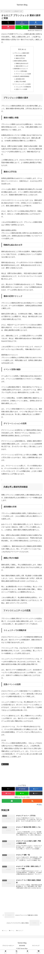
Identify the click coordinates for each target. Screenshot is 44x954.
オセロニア (5, 766)
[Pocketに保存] (8, 27)
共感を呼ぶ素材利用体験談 (22, 78)
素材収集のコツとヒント (21, 69)
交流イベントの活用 (21, 91)
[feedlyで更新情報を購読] (12, 803)
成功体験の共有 (20, 80)
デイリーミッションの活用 (23, 75)
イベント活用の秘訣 (21, 72)
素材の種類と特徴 (20, 56)
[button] (35, 27)
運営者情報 (22, 948)
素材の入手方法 (20, 58)
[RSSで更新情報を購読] (32, 803)
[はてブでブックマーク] (35, 23)
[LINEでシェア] (22, 27)
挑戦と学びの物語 (20, 83)
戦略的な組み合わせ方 (22, 64)
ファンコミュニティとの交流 (22, 86)
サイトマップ (35, 948)
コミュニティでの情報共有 (23, 88)
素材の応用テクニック (22, 67)
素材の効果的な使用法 (20, 61)
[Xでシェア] (8, 23)
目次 (19, 49)
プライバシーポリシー (8, 948)
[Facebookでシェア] (22, 23)
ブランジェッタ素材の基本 (22, 53)
